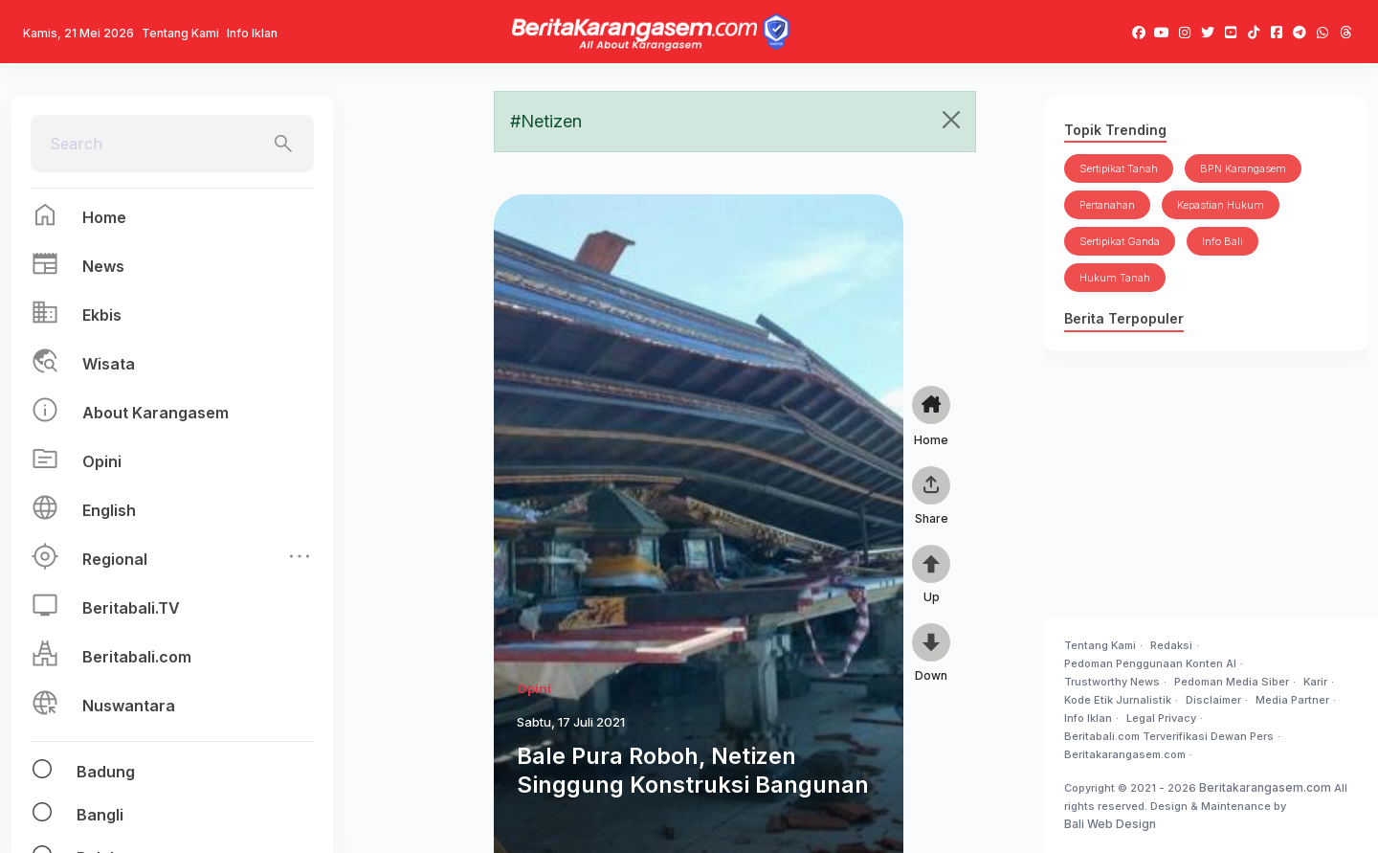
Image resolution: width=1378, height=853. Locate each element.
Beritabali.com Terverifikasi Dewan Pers (1169, 736)
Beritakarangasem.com (1125, 754)
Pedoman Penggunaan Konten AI (1150, 663)
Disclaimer (1213, 700)
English (109, 510)
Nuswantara (128, 705)
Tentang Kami (180, 33)
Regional (114, 559)
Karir (1315, 681)
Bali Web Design (1110, 824)
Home (104, 217)
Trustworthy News (1112, 681)
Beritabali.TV (131, 607)
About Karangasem (155, 412)
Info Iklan (252, 33)
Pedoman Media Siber (1231, 681)
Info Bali (1222, 241)
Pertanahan (1107, 205)
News (103, 266)
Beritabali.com (136, 656)
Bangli (100, 814)
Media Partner (1292, 700)
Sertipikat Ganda (1119, 241)
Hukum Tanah (1114, 277)
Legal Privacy (1161, 718)
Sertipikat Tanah (1118, 168)
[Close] (951, 119)
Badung (106, 771)
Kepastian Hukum (1220, 205)
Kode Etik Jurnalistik (1117, 700)
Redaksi (1171, 645)
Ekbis (102, 315)
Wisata (108, 363)
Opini (102, 461)
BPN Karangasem (1243, 168)
